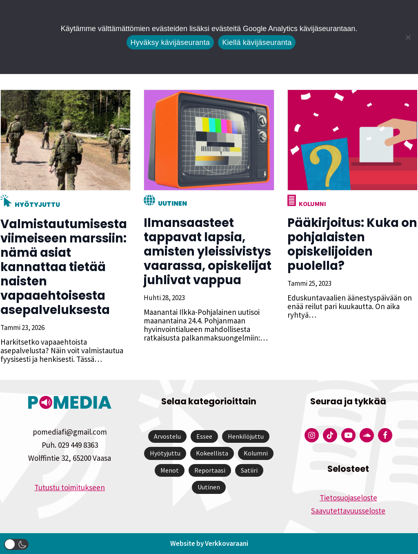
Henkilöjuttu (246, 436)
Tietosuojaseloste (348, 497)
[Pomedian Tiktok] (330, 435)
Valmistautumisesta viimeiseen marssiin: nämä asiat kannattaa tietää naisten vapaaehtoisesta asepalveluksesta (63, 267)
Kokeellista (212, 453)
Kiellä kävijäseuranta (256, 42)
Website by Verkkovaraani (209, 543)
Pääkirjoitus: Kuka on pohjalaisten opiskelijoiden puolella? (352, 244)
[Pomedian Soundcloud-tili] (367, 435)
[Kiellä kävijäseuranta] (408, 37)
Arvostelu (167, 436)
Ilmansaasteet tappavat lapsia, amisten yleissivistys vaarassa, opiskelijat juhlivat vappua (207, 251)
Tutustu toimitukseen (69, 487)
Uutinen (172, 203)
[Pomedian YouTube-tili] (348, 435)
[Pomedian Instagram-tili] (312, 435)
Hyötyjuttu (37, 204)
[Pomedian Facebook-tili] (385, 435)
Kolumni (312, 204)
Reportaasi (209, 470)
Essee (204, 436)
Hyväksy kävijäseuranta (170, 42)
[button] (16, 544)
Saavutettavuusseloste (348, 511)
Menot (169, 470)
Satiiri (249, 470)
